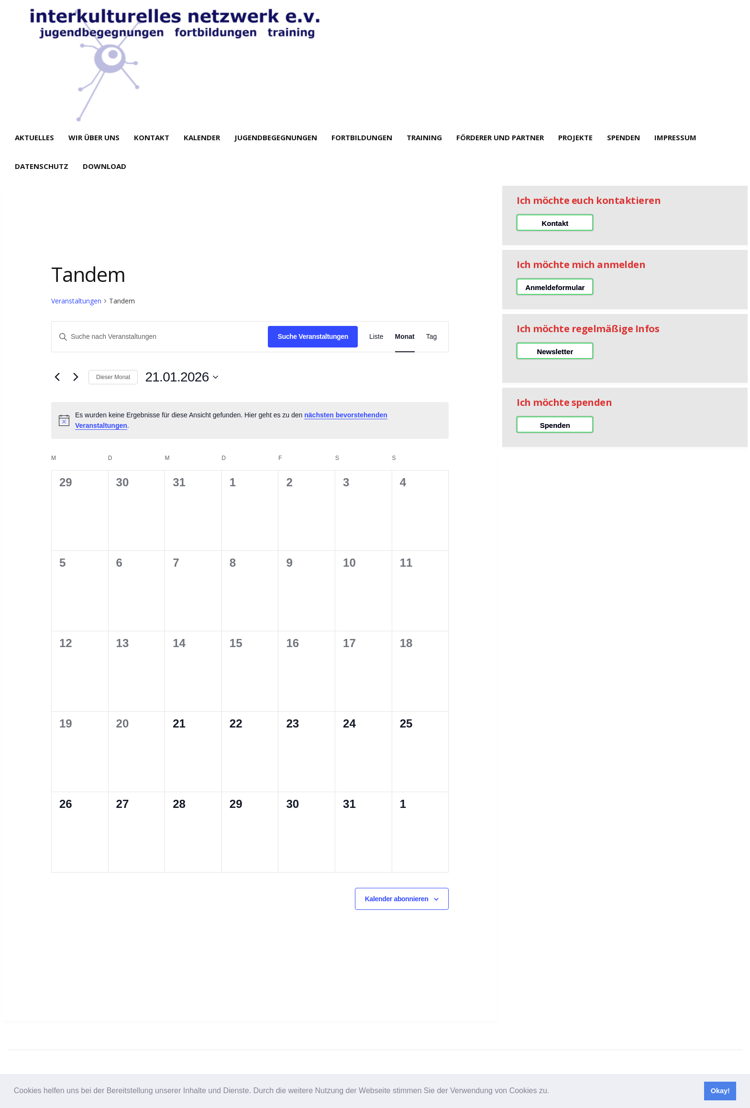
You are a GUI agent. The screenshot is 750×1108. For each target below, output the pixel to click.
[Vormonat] (57, 377)
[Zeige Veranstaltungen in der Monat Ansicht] (405, 337)
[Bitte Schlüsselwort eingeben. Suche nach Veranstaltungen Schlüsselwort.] (160, 337)
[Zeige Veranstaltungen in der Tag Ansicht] (431, 337)
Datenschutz (41, 166)
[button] (552, 1091)
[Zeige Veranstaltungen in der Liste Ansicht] (376, 337)
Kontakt (151, 137)
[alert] (250, 420)
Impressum (675, 137)
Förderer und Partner (500, 137)
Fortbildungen (361, 137)
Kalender (202, 137)
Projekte (575, 137)
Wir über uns (94, 137)
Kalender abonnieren (397, 899)
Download (104, 166)
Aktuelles (34, 137)
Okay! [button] (720, 1091)
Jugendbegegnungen (275, 137)
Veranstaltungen (76, 300)
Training (424, 137)
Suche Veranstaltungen (312, 336)
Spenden (623, 137)
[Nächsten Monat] (75, 377)
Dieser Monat (113, 377)
